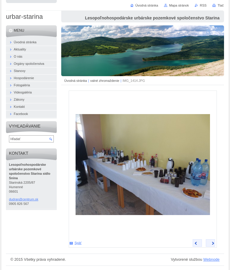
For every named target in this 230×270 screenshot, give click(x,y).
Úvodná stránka (75, 80)
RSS (203, 5)
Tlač (220, 5)
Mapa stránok (179, 5)
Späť (78, 243)
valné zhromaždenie (104, 80)
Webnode (211, 259)
